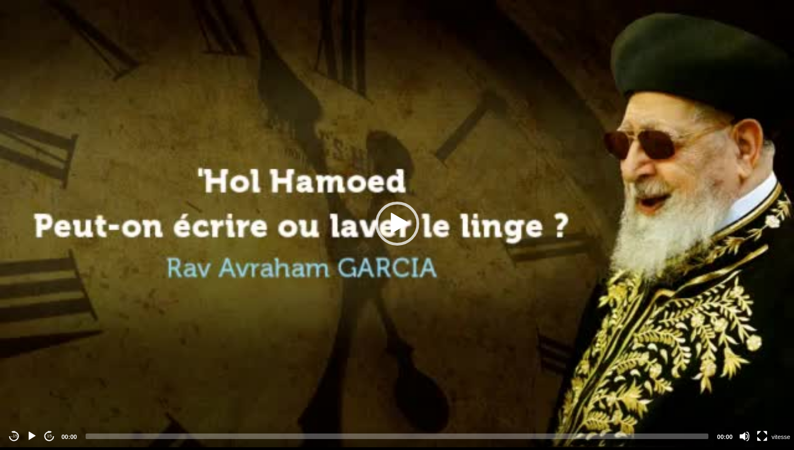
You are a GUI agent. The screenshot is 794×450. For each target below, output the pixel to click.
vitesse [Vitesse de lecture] (781, 437)
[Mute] (744, 436)
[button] (397, 224)
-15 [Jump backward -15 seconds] (14, 436)
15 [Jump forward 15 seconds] (49, 436)
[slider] (397, 436)
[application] (397, 223)
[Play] (31, 436)
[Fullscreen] (762, 436)
